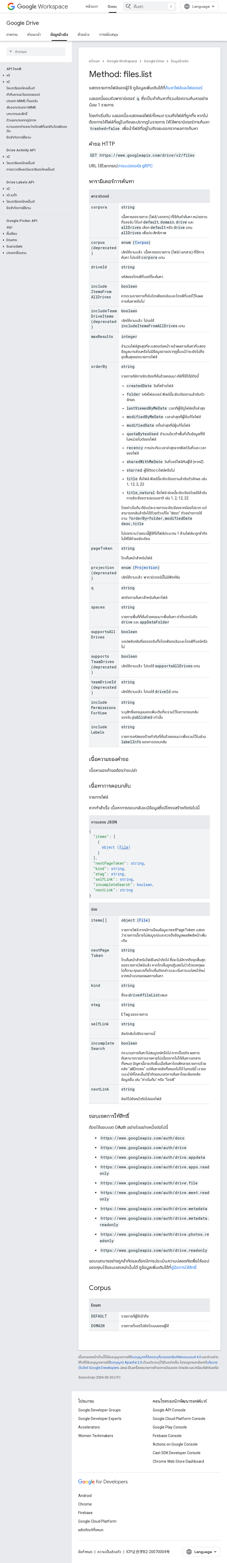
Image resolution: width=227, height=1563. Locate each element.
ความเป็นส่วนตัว (109, 1552)
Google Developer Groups (99, 1410)
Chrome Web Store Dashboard (178, 1461)
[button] (35, 75)
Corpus (141, 242)
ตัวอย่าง (83, 34)
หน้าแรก (92, 6)
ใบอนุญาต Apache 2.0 (126, 1362)
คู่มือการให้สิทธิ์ (184, 1267)
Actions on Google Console (175, 1444)
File (123, 847)
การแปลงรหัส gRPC (135, 165)
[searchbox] (35, 51)
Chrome (85, 1504)
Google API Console (169, 1410)
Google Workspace (122, 61)
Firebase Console (167, 1436)
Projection (146, 567)
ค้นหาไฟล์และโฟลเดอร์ (183, 87)
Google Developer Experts (100, 1418)
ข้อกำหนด (85, 1552)
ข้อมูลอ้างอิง (180, 61)
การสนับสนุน (108, 34)
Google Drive (22, 23)
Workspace (42, 6)
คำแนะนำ (34, 34)
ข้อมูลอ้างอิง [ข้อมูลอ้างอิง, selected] (59, 34)
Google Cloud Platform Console (179, 1418)
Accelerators (89, 1427)
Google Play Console (170, 1427)
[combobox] (149, 6)
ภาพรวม (12, 34)
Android (85, 1495)
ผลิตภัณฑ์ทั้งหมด (90, 1530)
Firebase (85, 1513)
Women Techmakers (95, 1436)
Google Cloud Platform (97, 1521)
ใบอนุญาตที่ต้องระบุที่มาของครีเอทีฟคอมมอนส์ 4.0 (166, 1357)
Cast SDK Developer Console (177, 1453)
